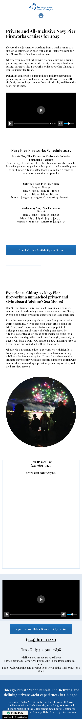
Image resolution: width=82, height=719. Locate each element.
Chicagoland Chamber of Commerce (54, 708)
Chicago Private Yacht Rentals (29, 163)
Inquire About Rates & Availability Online (41, 629)
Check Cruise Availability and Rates (41, 250)
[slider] (31, 123)
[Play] (10, 123)
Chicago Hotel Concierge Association (54, 712)
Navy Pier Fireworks (31, 54)
